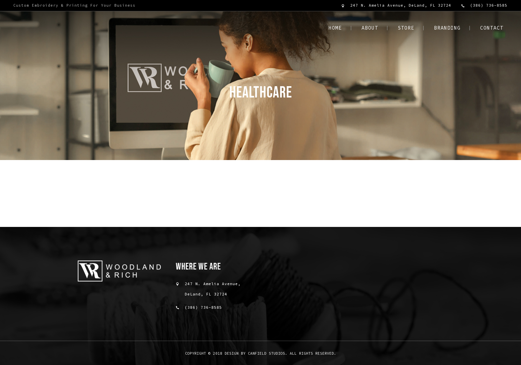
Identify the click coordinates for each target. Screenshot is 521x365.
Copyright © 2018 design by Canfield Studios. (236, 353)
